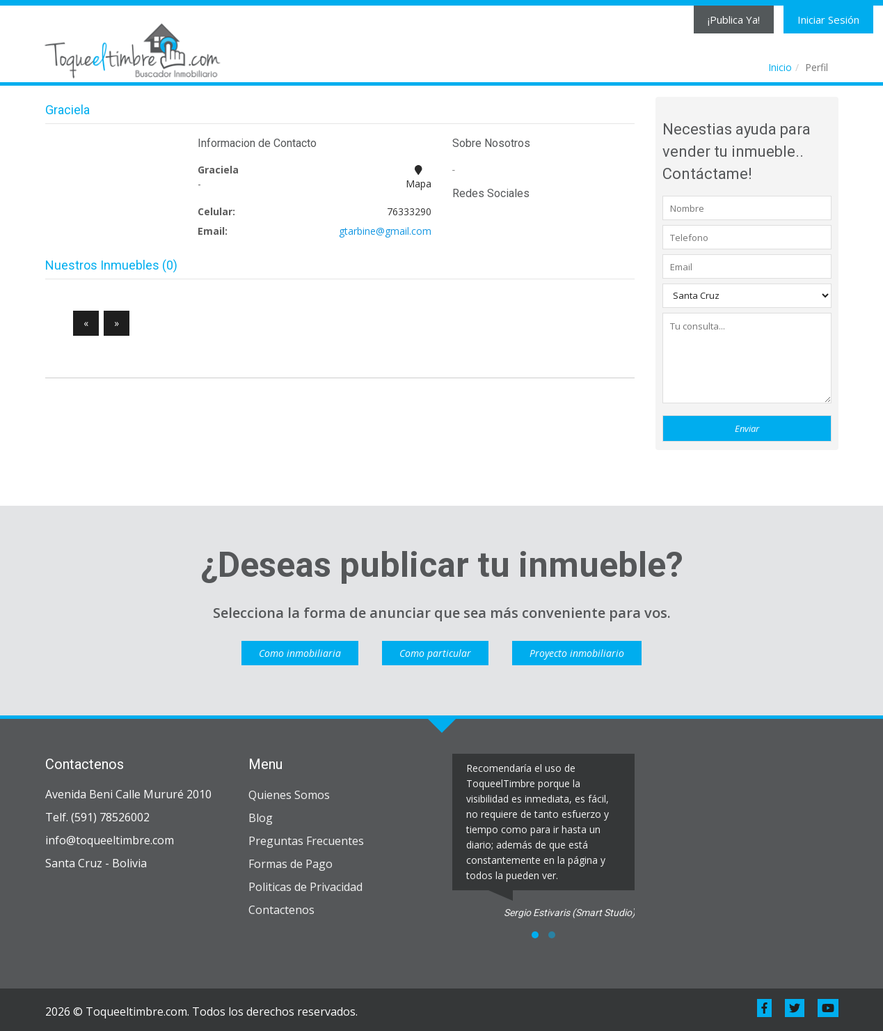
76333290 (409, 211)
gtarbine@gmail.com (385, 231)
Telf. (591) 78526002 (97, 817)
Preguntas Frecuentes (306, 840)
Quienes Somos (289, 795)
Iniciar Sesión (828, 19)
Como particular (435, 653)
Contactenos (281, 909)
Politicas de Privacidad (305, 886)
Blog (260, 817)
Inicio (780, 67)
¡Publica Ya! (734, 19)
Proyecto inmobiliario (577, 653)
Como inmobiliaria (300, 653)
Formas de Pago (290, 863)
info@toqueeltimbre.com (109, 840)
